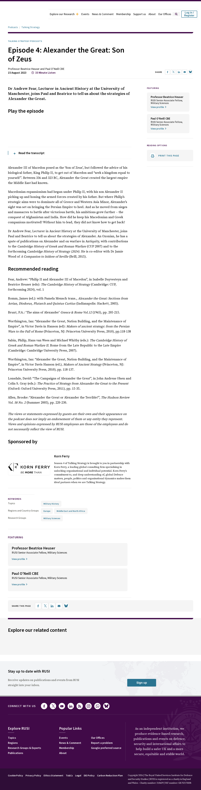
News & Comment (103, 14)
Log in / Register (189, 14)
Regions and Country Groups (23, 462)
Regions (13, 695)
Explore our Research (64, 14)
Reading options (157, 136)
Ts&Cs (69, 727)
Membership (123, 14)
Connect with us (22, 658)
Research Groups (17, 469)
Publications (15, 705)
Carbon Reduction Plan (110, 727)
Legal (78, 727)
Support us (139, 14)
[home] (24, 14)
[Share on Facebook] (38, 558)
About (152, 14)
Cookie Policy (15, 727)
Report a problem (102, 695)
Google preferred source (106, 700)
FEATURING (153, 79)
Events (85, 14)
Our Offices (164, 14)
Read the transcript (31, 105)
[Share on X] (45, 558)
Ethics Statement (53, 727)
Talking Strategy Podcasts (25, 32)
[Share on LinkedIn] (52, 558)
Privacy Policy (33, 727)
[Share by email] (59, 558)
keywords (14, 450)
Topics (11, 455)
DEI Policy (89, 727)
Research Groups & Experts (24, 700)
